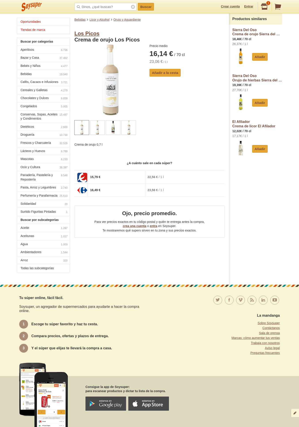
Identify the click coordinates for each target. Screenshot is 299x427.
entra (153, 226)
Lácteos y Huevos (44, 151)
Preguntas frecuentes (265, 353)
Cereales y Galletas (44, 90)
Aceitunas (44, 236)
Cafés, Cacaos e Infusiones (44, 82)
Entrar (248, 6)
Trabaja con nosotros (265, 343)
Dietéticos (44, 127)
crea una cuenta (134, 226)
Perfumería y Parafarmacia (44, 196)
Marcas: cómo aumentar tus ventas (255, 338)
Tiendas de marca (33, 30)
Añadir (260, 57)
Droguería (44, 135)
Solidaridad (44, 204)
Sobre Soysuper (269, 323)
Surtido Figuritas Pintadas (44, 212)
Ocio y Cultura (44, 167)
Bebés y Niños (44, 66)
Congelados (44, 106)
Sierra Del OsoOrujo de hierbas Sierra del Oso (257, 78)
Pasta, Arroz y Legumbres (44, 188)
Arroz (44, 260)
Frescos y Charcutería (44, 143)
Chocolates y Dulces (44, 98)
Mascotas (44, 159)
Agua (44, 244)
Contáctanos (271, 328)
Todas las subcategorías (37, 268)
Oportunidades (31, 21)
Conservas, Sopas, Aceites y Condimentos (44, 116)
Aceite (44, 228)
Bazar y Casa (44, 58)
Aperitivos (44, 50)
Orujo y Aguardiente (127, 19)
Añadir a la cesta (165, 73)
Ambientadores (44, 252)
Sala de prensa (269, 333)
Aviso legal (272, 348)
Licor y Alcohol (99, 19)
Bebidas (80, 19)
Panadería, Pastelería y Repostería (44, 177)
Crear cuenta (230, 6)
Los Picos (86, 33)
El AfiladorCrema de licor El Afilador (253, 124)
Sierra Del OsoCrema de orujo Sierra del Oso (257, 32)
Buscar (145, 7)
